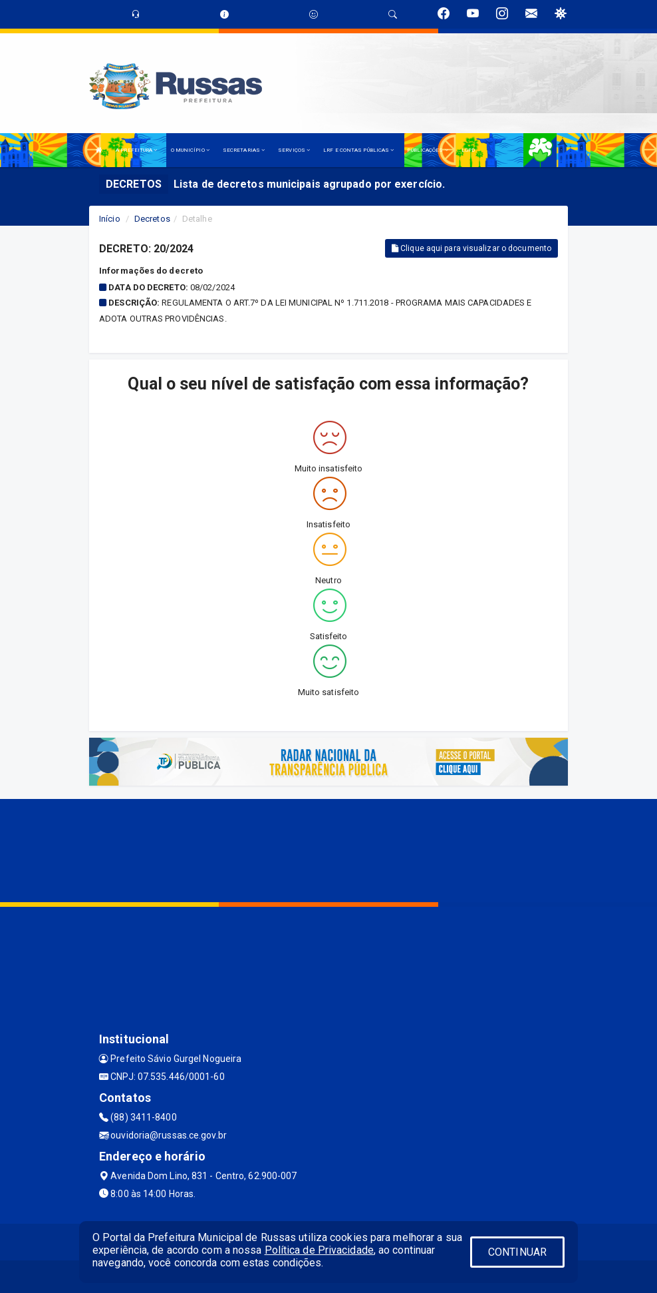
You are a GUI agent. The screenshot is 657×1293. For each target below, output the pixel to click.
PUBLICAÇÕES (427, 150)
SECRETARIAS (244, 150)
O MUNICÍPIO (190, 150)
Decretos (152, 219)
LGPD (468, 150)
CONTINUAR (517, 1252)
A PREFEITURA (136, 150)
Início (109, 219)
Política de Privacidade (319, 1250)
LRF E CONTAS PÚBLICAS (358, 150)
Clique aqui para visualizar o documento (471, 248)
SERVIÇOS (294, 150)
